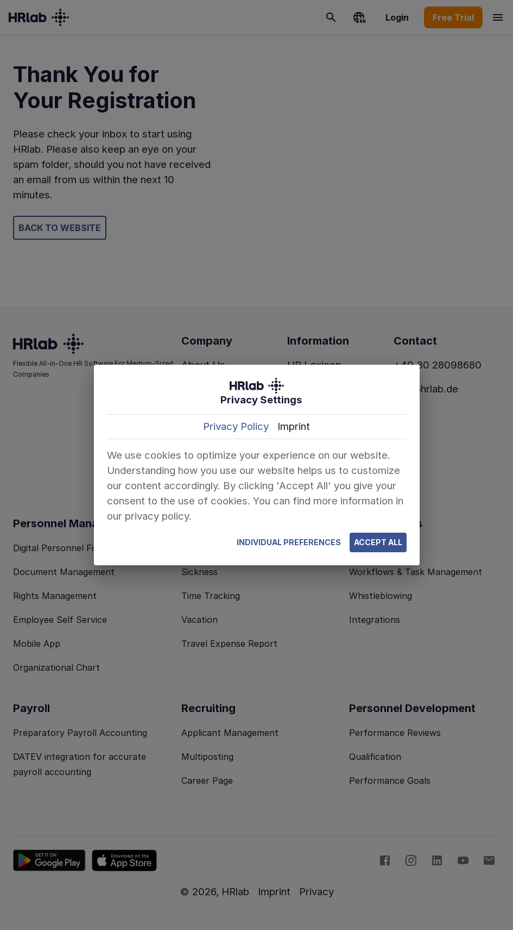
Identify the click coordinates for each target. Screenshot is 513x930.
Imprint (293, 426)
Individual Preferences (288, 543)
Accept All (378, 543)
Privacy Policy (236, 426)
